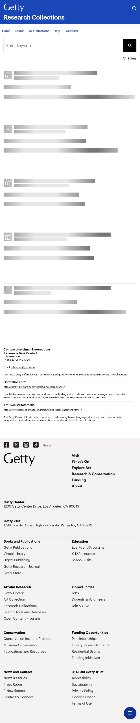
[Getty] (14, 8)
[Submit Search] (129, 45)
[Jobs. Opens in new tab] (75, 593)
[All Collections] (39, 32)
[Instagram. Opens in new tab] (26, 445)
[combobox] (63, 45)
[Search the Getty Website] (134, 8)
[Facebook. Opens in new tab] (6, 445)
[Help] (57, 32)
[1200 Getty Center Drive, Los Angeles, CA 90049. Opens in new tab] (42, 506)
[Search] (19, 32)
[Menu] (130, 713)
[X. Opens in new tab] (16, 445)
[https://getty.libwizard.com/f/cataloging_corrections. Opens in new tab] (34, 386)
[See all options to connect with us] (47, 445)
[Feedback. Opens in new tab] (71, 32)
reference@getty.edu (23, 367)
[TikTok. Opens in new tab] (36, 445)
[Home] (6, 32)
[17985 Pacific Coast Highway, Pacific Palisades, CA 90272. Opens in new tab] (48, 525)
